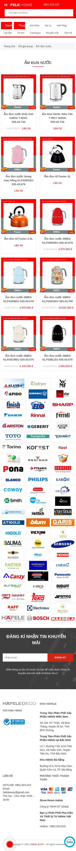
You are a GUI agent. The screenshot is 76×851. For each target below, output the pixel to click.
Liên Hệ (68, 32)
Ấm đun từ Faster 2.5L (18, 238)
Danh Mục (8, 26)
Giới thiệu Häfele (12, 710)
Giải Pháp (62, 25)
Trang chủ (9, 46)
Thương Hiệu (21, 26)
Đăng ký (60, 657)
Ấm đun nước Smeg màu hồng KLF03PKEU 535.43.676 (18, 180)
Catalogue (35, 32)
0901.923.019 (50, 4)
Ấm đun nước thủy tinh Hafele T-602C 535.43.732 (18, 117)
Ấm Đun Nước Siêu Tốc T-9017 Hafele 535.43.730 (57, 117)
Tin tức (20, 32)
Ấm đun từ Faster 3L (57, 176)
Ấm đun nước (43, 46)
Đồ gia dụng (26, 46)
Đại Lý (48, 25)
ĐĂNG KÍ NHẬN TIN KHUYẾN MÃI (36, 639)
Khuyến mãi (52, 32)
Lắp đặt (8, 32)
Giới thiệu (34, 25)
